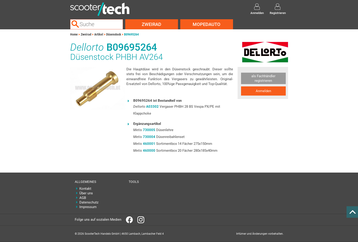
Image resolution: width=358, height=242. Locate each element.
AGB (82, 198)
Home (74, 34)
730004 (149, 137)
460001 (149, 144)
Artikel (98, 34)
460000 (149, 150)
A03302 (152, 106)
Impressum (88, 207)
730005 (149, 130)
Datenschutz (88, 202)
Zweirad (151, 24)
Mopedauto (206, 24)
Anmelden (263, 91)
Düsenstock (113, 34)
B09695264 (131, 34)
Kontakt (85, 189)
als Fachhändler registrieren (263, 78)
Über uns (86, 193)
